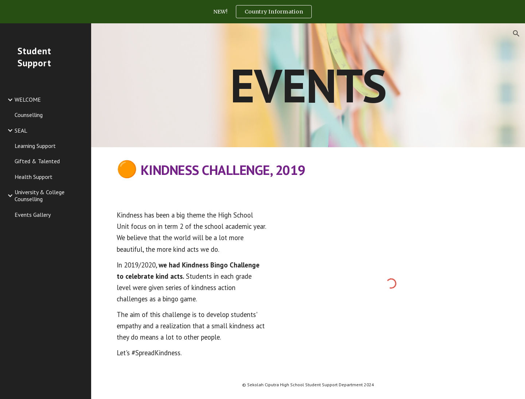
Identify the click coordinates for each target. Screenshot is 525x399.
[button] (516, 33)
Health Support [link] (33, 176)
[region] (262, 11)
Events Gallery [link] (33, 214)
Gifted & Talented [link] (37, 161)
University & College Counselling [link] (40, 195)
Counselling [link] (29, 114)
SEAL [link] (21, 130)
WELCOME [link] (28, 99)
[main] (308, 85)
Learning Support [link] (35, 145)
